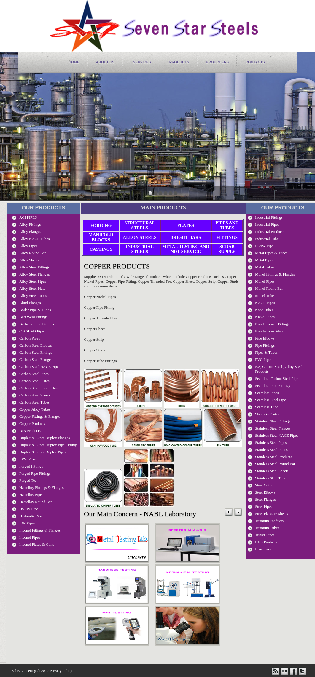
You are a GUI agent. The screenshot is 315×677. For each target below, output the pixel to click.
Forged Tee (27, 480)
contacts (255, 62)
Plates (185, 225)
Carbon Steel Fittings (35, 352)
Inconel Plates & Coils (36, 544)
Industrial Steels (140, 249)
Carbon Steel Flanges (35, 359)
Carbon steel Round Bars (39, 388)
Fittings (227, 237)
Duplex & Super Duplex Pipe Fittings (48, 445)
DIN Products (30, 430)
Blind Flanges (30, 302)
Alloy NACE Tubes (34, 238)
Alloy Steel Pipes (32, 281)
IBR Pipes (27, 523)
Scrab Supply (227, 249)
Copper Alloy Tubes (34, 409)
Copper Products (32, 423)
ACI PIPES (28, 217)
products (179, 62)
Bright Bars (185, 237)
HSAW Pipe (28, 509)
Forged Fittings (31, 466)
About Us (105, 62)
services (142, 62)
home (74, 62)
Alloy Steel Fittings (34, 267)
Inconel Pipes (29, 537)
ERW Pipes (28, 459)
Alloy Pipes (28, 246)
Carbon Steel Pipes (34, 374)
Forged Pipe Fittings (35, 473)
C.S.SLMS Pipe (31, 331)
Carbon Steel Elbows (35, 345)
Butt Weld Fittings (33, 317)
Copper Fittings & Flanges (39, 416)
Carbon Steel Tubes (34, 402)
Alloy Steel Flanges (34, 274)
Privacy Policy (61, 670)
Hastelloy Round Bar (35, 502)
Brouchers (217, 62)
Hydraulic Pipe (30, 516)
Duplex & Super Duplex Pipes (42, 452)
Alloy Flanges (30, 231)
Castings (101, 249)
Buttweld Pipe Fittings (36, 324)
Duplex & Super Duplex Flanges (44, 438)
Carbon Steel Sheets (34, 395)
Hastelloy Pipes (31, 494)
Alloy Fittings (30, 224)
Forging (101, 225)
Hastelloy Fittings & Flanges (41, 487)
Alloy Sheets (29, 260)
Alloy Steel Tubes (33, 295)
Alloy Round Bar (32, 253)
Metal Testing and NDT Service (185, 249)
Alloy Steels (139, 237)
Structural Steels (139, 225)
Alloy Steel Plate (32, 288)
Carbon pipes (29, 338)
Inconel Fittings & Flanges (40, 530)
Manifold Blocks (101, 237)
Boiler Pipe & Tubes (35, 310)
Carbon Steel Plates (34, 381)
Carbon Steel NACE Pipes (39, 366)
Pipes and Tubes (226, 225)
